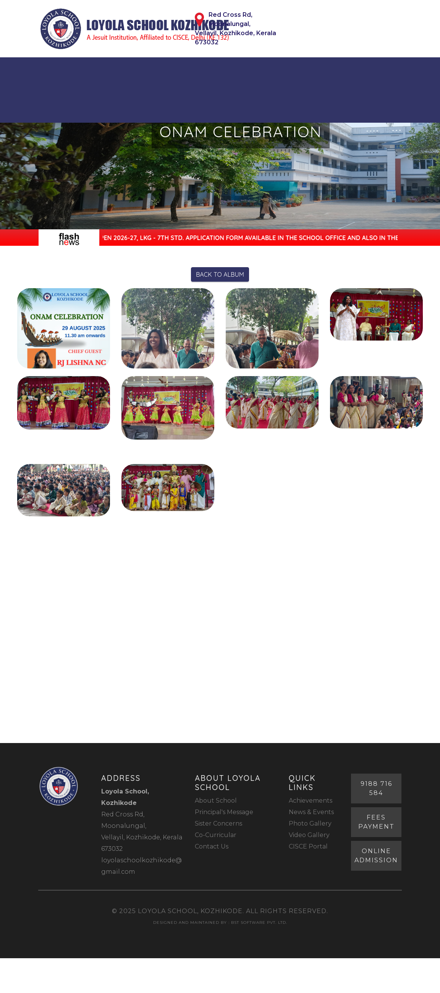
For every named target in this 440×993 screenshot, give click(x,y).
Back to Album (220, 274)
